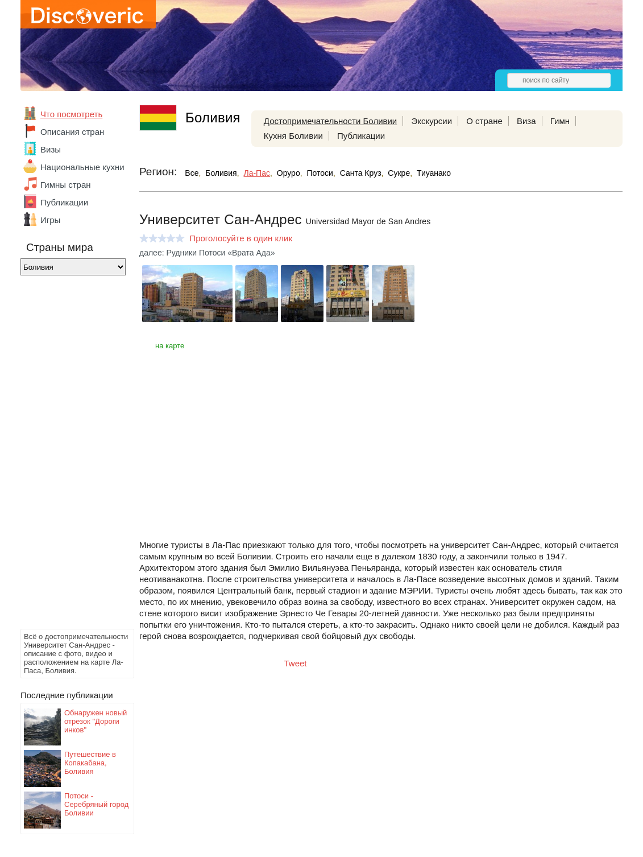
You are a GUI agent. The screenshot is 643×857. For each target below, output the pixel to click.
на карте (169, 345)
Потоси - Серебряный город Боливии (96, 804)
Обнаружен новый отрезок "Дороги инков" (95, 721)
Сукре (399, 173)
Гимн (560, 121)
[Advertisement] (65, 455)
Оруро (288, 173)
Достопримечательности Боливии (330, 121)
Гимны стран (65, 184)
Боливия (221, 173)
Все (191, 173)
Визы (50, 149)
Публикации (64, 202)
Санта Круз (360, 173)
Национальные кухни (82, 167)
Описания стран (72, 132)
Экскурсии (431, 121)
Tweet (295, 663)
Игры (50, 220)
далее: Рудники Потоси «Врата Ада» (207, 252)
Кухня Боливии (293, 136)
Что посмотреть (71, 114)
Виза (526, 121)
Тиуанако (434, 173)
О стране (484, 121)
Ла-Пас (256, 173)
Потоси (319, 173)
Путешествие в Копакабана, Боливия (90, 763)
